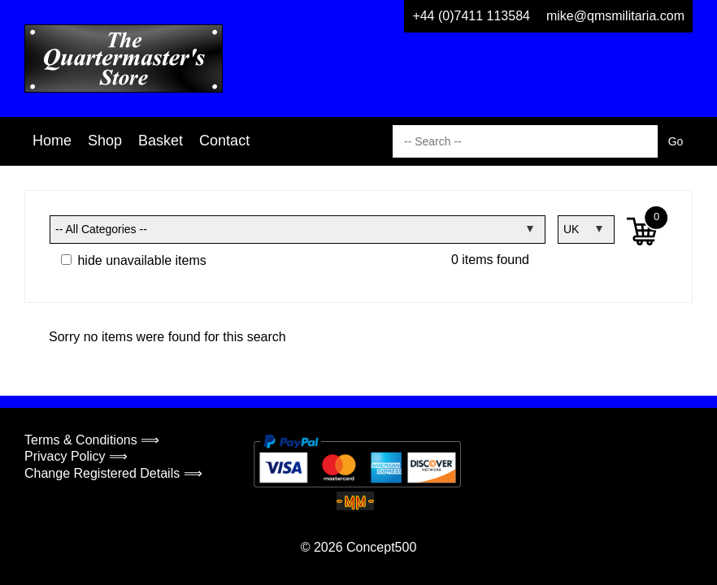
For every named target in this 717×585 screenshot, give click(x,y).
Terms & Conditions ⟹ (91, 440)
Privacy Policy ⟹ (76, 456)
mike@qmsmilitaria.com (615, 16)
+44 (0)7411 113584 (471, 16)
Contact (224, 140)
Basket (160, 140)
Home (52, 140)
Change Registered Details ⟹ (113, 473)
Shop (105, 140)
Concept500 (381, 547)
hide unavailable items (133, 260)
